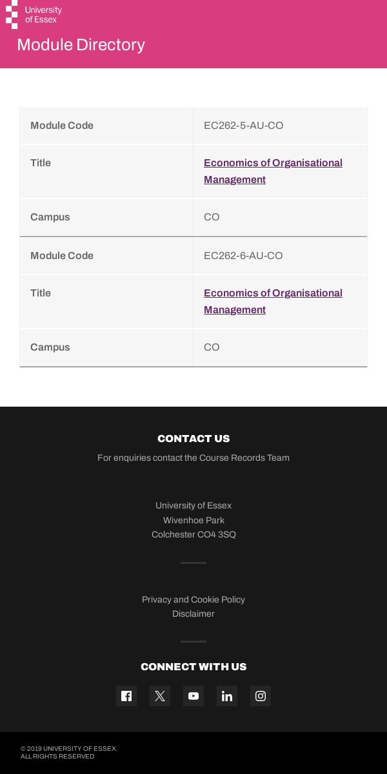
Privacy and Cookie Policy (193, 600)
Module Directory (81, 44)
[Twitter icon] (160, 696)
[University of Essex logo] (34, 16)
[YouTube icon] (193, 696)
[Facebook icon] (126, 696)
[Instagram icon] (260, 696)
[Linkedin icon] (227, 696)
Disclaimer (193, 614)
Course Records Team (244, 458)
